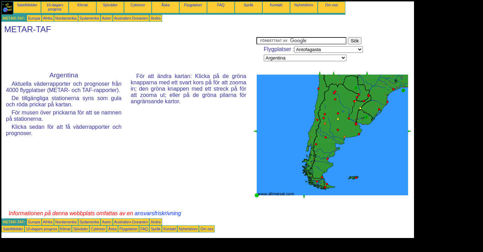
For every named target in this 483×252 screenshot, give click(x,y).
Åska (165, 5)
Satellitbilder (27, 5)
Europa (34, 18)
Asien (106, 18)
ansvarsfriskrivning (157, 213)
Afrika (48, 18)
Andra (155, 18)
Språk (249, 5)
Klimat (82, 5)
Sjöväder (110, 5)
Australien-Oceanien (131, 18)
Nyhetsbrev (304, 5)
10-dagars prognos (55, 7)
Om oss (331, 5)
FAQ (221, 5)
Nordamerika (66, 18)
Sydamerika (89, 18)
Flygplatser (193, 5)
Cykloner (137, 5)
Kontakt (276, 5)
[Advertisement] (128, 53)
